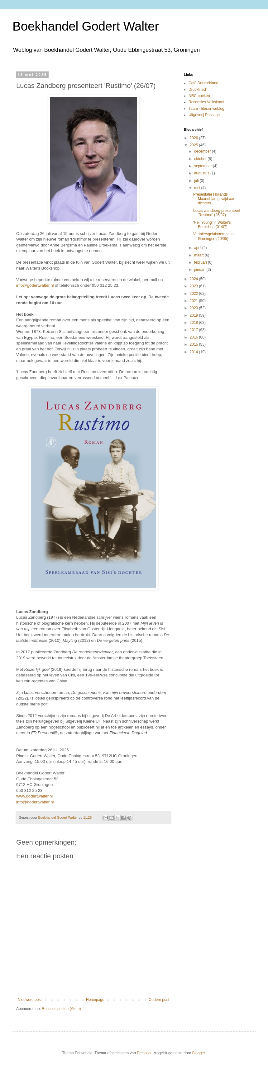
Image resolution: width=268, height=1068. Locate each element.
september (203, 166)
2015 (194, 344)
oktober (201, 159)
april (198, 248)
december (203, 151)
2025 (194, 145)
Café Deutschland (203, 83)
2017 (194, 330)
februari (201, 262)
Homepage (95, 999)
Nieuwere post (30, 999)
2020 (194, 308)
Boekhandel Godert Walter (85, 26)
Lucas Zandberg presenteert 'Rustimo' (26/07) (216, 212)
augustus (202, 173)
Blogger (198, 1053)
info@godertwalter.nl (35, 285)
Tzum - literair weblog (206, 108)
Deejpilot (144, 1053)
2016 (194, 337)
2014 (194, 352)
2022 (194, 293)
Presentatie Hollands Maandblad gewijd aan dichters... (214, 199)
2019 (194, 315)
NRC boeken (199, 96)
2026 (194, 138)
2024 (194, 279)
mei (197, 188)
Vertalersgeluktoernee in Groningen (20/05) (213, 236)
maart (199, 255)
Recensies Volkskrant (206, 102)
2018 (194, 322)
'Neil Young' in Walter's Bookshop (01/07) (212, 224)
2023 (194, 286)
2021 (194, 301)
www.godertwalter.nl (34, 796)
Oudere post (159, 999)
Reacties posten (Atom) (61, 1009)
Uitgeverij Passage (204, 115)
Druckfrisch (198, 89)
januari (200, 269)
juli (197, 180)
